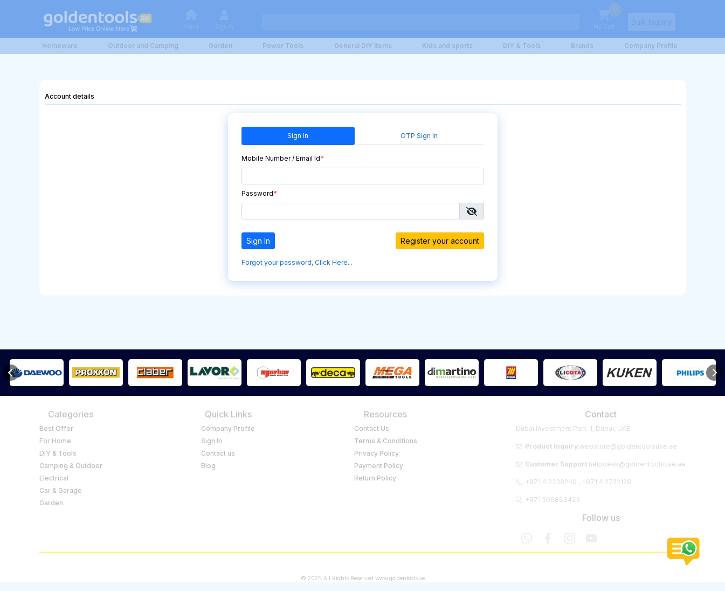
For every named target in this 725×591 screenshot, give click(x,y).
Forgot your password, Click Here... (297, 262)
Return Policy (375, 478)
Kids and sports (447, 46)
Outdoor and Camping (143, 46)
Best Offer (56, 428)
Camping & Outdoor (70, 466)
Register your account (440, 240)
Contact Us (371, 428)
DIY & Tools (522, 46)
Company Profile (651, 46)
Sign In (297, 136)
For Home (55, 441)
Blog (208, 466)
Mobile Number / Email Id (282, 158)
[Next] (714, 373)
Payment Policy (378, 466)
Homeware (60, 46)
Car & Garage (60, 490)
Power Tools (283, 46)
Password (259, 193)
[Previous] (11, 373)
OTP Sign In (419, 136)
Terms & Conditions (385, 441)
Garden (220, 46)
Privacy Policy (376, 453)
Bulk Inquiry (651, 21)
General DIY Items (363, 46)
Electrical (53, 478)
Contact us (218, 453)
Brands (582, 46)
